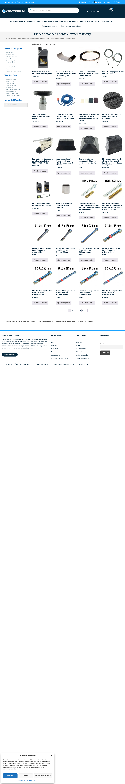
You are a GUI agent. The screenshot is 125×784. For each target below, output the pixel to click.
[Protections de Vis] (4, 91)
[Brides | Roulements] (4, 57)
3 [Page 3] (74, 310)
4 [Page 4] (77, 310)
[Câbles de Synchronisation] (4, 61)
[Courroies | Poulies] (4, 67)
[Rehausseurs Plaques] (4, 93)
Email (102, 344)
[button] (51, 756)
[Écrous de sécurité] (4, 85)
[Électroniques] (4, 87)
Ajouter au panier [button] (40, 82)
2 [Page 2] (72, 310)
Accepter (10, 776)
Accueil (8, 38)
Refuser (25, 776)
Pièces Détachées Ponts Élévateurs (39, 38)
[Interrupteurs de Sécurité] (4, 89)
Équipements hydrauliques (72, 26)
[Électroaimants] (4, 69)
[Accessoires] (4, 53)
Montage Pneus (71, 21)
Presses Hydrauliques (89, 21)
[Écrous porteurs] (4, 83)
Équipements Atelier (51, 26)
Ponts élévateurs (17, 21)
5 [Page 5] (80, 310)
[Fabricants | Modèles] (16, 105)
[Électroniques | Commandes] (4, 71)
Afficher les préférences (43, 776)
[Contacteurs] (4, 65)
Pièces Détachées (23, 38)
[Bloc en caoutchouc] (4, 79)
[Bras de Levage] (4, 81)
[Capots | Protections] (4, 63)
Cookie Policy (22, 780)
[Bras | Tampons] (4, 55)
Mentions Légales (31, 780)
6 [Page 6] (82, 310)
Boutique (13, 38)
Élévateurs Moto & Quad (53, 21)
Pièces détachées (35, 21)
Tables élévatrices (107, 21)
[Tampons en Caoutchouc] (4, 95)
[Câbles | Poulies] (4, 59)
